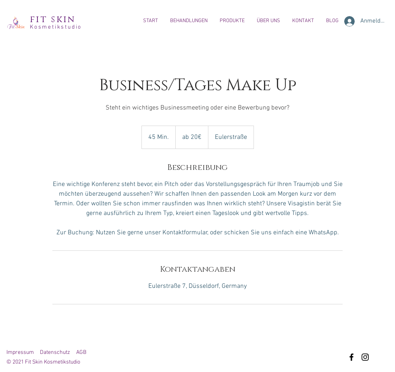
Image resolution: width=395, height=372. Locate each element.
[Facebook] (351, 357)
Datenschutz (55, 352)
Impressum (20, 352)
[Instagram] (365, 357)
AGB (81, 352)
